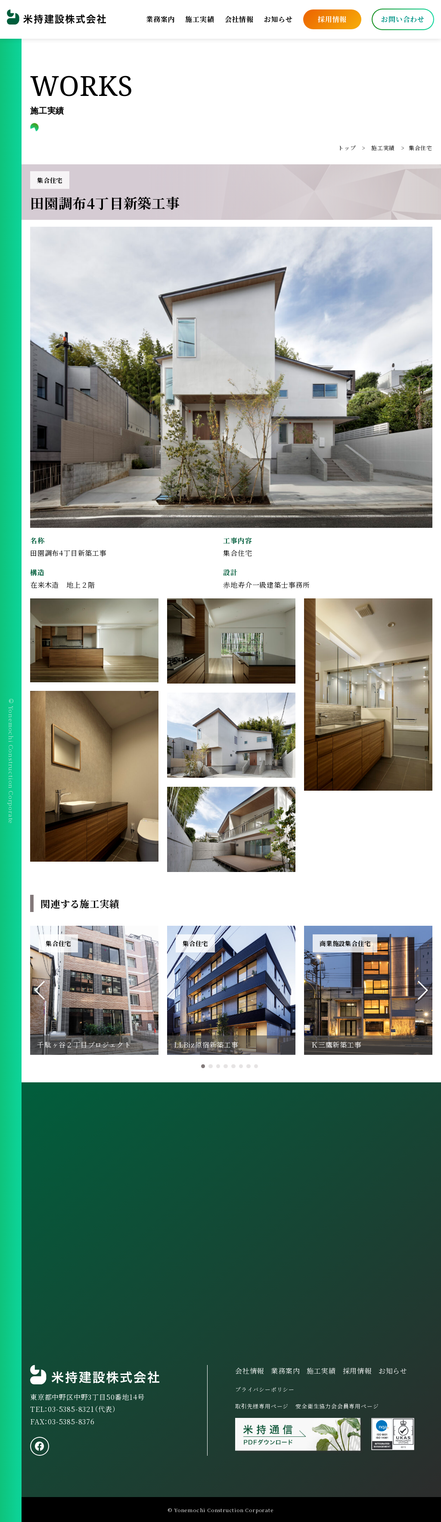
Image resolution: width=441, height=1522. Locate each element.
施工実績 (199, 19)
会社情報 (239, 19)
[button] (40, 990)
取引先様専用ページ (262, 1406)
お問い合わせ (403, 19)
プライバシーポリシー (265, 1389)
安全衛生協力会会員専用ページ (337, 1406)
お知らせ (278, 19)
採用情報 (332, 19)
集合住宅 (420, 148)
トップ (347, 148)
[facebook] (39, 1446)
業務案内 (160, 19)
